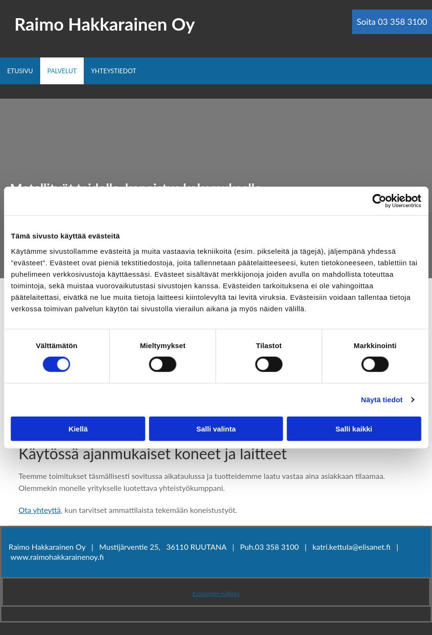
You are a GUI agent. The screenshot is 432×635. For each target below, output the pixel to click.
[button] (392, 22)
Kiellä (78, 428)
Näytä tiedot (382, 400)
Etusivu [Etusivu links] (20, 71)
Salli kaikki (353, 428)
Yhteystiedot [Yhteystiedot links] (113, 71)
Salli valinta (216, 428)
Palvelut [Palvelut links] (62, 71)
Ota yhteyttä (40, 509)
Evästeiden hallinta (215, 593)
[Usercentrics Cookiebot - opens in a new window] (379, 201)
